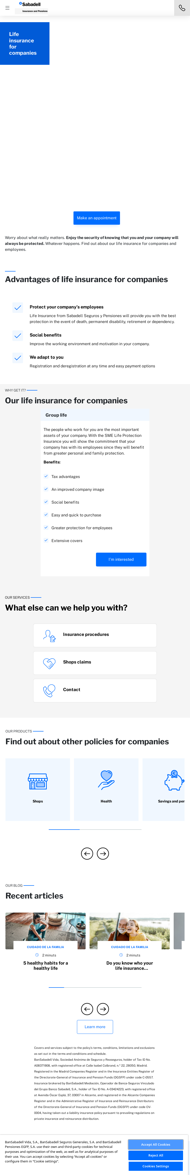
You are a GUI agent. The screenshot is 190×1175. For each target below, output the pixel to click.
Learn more (95, 893)
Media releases (115, 1041)
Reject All (155, 1155)
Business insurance (65, 1040)
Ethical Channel (116, 1077)
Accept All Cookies (155, 1144)
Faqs (147, 1034)
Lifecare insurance (65, 1047)
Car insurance (32, 1063)
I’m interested (121, 425)
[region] (94, 1155)
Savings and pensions (67, 1054)
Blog (147, 1041)
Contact (150, 1049)
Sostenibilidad (114, 1034)
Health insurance (63, 1061)
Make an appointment (97, 84)
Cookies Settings (155, 1166)
